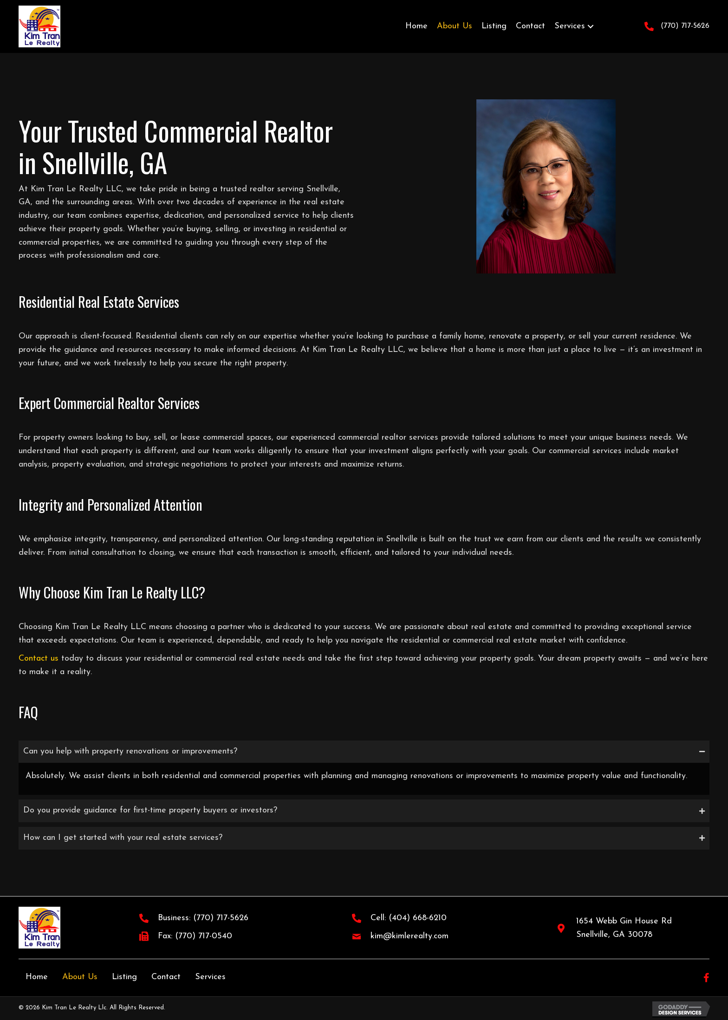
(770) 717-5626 (685, 26)
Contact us (38, 658)
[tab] (364, 752)
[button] (590, 26)
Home (37, 977)
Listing (124, 977)
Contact (166, 977)
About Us (80, 977)
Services (210, 977)
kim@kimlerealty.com (409, 936)
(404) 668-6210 (418, 918)
